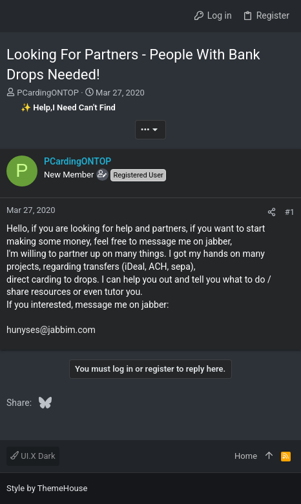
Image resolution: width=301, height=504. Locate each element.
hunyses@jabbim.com (51, 330)
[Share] (271, 212)
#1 (290, 212)
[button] (19, 16)
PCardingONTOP (48, 92)
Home (245, 456)
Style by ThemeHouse (46, 488)
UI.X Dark (33, 456)
